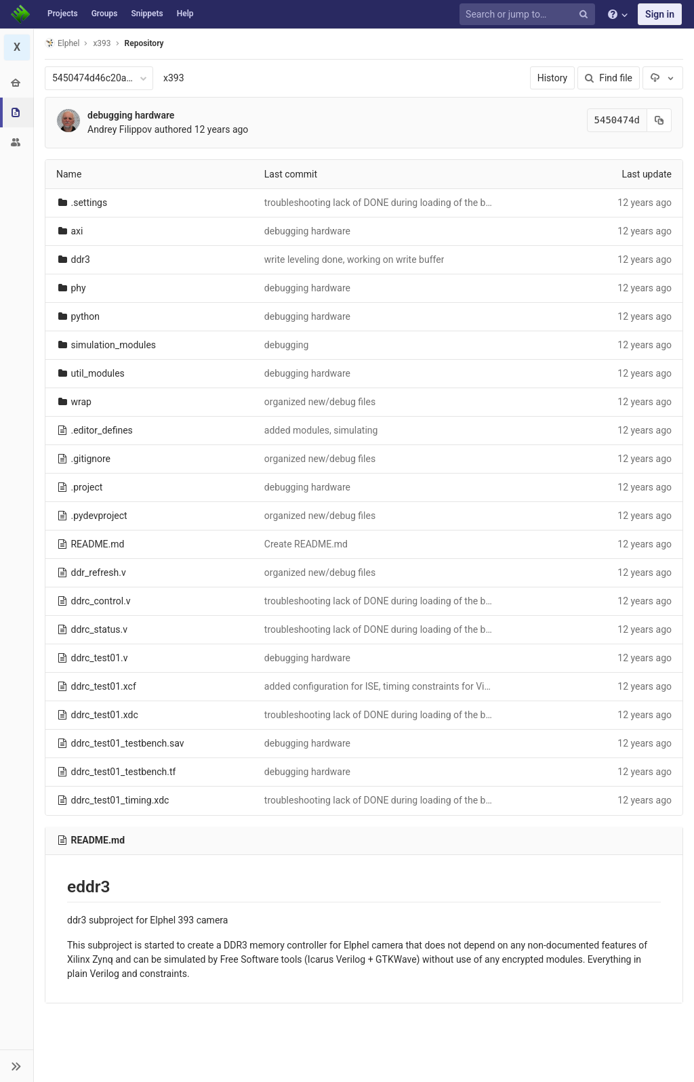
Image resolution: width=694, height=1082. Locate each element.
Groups (104, 13)
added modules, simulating (321, 430)
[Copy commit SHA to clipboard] (659, 120)
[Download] (662, 77)
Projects (62, 13)
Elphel (62, 43)
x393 (173, 77)
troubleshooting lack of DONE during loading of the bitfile (384, 202)
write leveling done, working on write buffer (354, 259)
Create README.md (306, 544)
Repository (144, 43)
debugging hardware (130, 115)
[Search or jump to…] (529, 14)
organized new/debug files (319, 401)
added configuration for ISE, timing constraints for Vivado (384, 686)
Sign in (659, 14)
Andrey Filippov (119, 129)
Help (185, 13)
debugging (286, 344)
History (552, 77)
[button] (16, 1065)
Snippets (147, 13)
